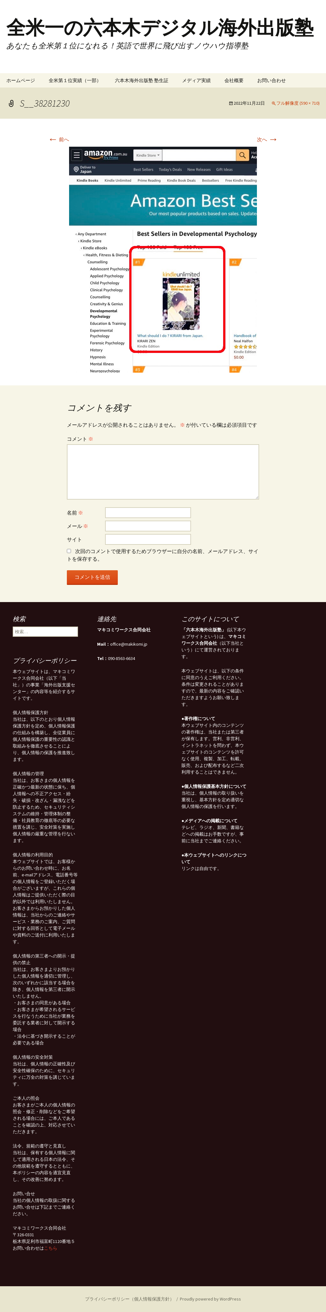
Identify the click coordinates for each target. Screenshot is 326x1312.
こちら (50, 1248)
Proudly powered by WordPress (210, 1299)
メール (77, 526)
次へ (267, 139)
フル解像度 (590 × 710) (298, 103)
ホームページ (20, 80)
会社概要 (234, 80)
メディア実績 (196, 80)
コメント (80, 439)
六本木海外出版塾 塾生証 (141, 80)
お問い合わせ (271, 80)
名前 (75, 512)
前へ (58, 139)
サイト (74, 539)
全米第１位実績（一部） (75, 80)
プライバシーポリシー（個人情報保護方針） (129, 1299)
